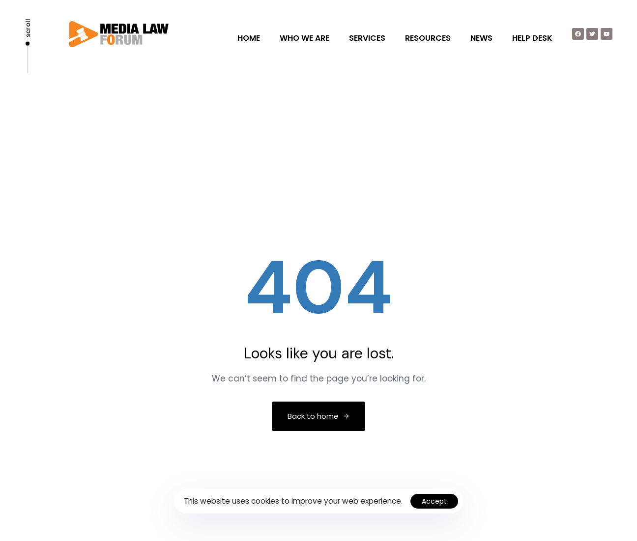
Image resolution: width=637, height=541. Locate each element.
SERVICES (367, 38)
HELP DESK (532, 38)
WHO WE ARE (304, 38)
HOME (248, 38)
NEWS (481, 38)
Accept (434, 501)
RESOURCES (428, 38)
